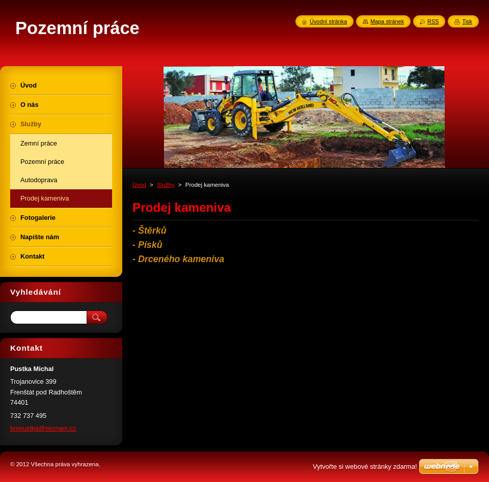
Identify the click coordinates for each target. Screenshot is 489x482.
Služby (166, 185)
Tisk (467, 21)
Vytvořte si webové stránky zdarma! (365, 466)
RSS (433, 21)
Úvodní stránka (328, 21)
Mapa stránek (387, 21)
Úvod (139, 185)
